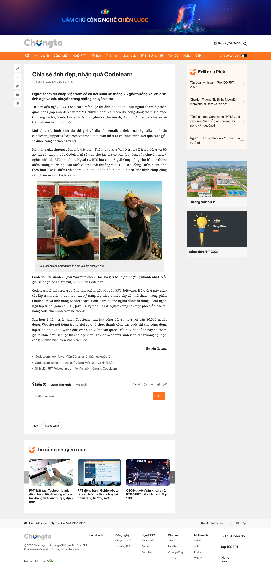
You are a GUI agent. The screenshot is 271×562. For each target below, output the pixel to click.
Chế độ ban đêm (233, 55)
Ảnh (196, 537)
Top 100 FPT (230, 538)
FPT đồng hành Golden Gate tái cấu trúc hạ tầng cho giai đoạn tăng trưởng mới (98, 486)
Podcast (199, 543)
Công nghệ (62, 55)
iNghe (196, 55)
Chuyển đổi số (123, 532)
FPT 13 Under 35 (159, 55)
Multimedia (135, 55)
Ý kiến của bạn (99, 396)
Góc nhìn (147, 543)
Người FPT (82, 55)
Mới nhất (81, 385)
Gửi (159, 396)
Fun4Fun (173, 537)
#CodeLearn (51, 417)
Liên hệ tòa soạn (36, 514)
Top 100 (181, 55)
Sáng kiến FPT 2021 (203, 252)
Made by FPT (122, 537)
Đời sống (146, 537)
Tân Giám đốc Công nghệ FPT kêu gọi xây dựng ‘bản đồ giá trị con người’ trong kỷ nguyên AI (217, 121)
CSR (209, 55)
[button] (172, 469)
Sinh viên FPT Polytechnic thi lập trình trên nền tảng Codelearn (76, 368)
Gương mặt (148, 532)
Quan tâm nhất (61, 385)
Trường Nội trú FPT (203, 202)
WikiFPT (199, 549)
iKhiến (171, 532)
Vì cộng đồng (175, 543)
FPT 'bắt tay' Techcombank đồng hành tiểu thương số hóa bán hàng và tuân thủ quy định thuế (51, 487)
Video (197, 532)
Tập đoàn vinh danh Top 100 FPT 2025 (217, 85)
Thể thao (116, 55)
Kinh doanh (42, 55)
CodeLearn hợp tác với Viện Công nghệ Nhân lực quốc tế (72, 356)
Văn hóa (100, 55)
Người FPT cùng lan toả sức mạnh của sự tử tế (217, 140)
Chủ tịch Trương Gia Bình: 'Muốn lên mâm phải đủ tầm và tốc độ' (217, 102)
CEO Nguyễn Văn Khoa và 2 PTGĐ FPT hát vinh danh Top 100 (146, 486)
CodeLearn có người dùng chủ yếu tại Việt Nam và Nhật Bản (74, 363)
